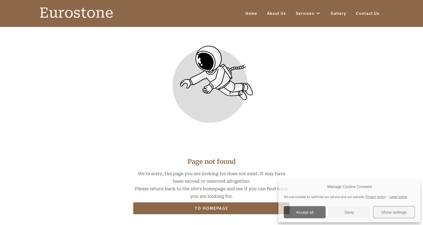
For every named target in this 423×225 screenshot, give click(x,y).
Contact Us (367, 13)
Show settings (394, 212)
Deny (349, 212)
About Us (276, 13)
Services (308, 13)
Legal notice (398, 197)
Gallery (338, 13)
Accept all (304, 212)
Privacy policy (376, 197)
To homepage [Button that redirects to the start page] (211, 208)
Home (251, 13)
